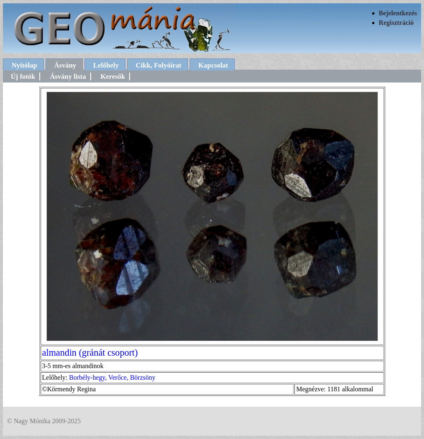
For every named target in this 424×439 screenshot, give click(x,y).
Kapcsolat (213, 65)
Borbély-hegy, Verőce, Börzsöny (112, 377)
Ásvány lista (68, 76)
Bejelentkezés (398, 13)
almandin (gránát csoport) (90, 352)
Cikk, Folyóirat (158, 65)
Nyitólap (24, 65)
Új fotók (23, 76)
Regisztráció (396, 22)
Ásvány (65, 65)
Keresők (113, 76)
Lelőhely (106, 65)
